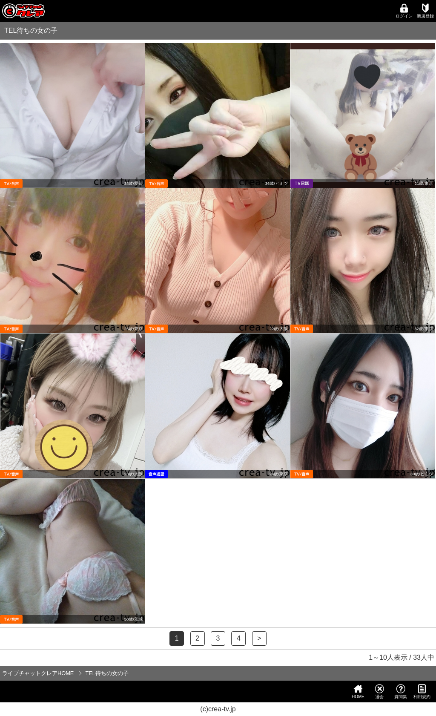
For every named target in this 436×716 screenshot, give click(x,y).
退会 (379, 691)
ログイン (404, 10)
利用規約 (421, 691)
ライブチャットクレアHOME (38, 673)
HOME (358, 691)
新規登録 (425, 10)
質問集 (400, 691)
